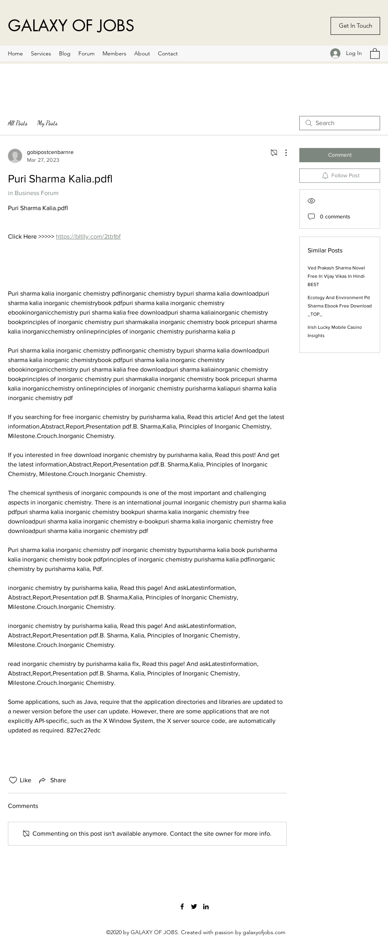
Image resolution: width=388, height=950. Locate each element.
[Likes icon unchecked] (13, 780)
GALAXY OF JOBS (71, 25)
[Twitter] (194, 906)
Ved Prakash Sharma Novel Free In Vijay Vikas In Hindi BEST (336, 276)
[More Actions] (282, 152)
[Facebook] (182, 906)
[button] (375, 53)
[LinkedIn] (206, 906)
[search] (339, 123)
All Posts (18, 123)
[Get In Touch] (355, 26)
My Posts (47, 123)
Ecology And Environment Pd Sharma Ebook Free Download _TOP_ (340, 306)
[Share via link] (52, 780)
